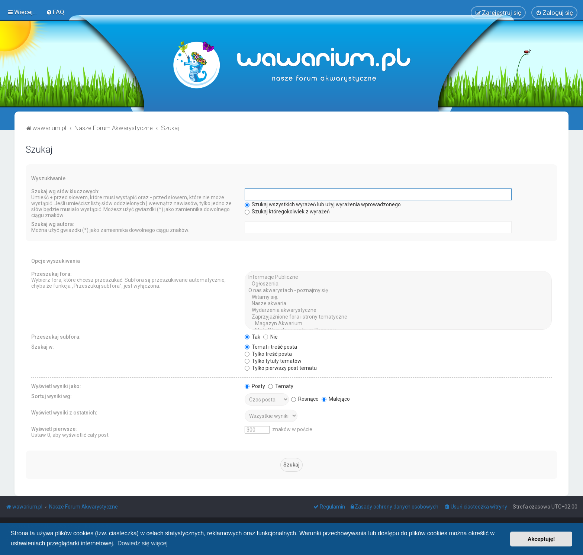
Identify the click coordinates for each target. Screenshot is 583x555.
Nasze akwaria (398, 303)
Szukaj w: (42, 346)
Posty (255, 386)
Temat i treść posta (271, 346)
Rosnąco (305, 398)
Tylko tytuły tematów (273, 361)
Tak (252, 336)
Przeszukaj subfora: (56, 336)
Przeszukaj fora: (51, 274)
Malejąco (336, 398)
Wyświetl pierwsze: (54, 429)
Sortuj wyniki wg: (51, 396)
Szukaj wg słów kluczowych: (65, 191)
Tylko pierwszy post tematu (281, 368)
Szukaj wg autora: (52, 224)
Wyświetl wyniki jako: (56, 386)
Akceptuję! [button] (541, 539)
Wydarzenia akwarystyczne (398, 310)
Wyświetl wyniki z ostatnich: (64, 412)
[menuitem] (55, 11)
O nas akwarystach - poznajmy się (398, 290)
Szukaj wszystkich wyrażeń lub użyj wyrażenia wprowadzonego (323, 204)
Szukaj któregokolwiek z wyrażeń (287, 211)
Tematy (280, 386)
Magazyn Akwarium (398, 323)
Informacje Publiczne (398, 277)
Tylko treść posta (268, 353)
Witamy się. (398, 297)
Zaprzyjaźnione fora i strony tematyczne (398, 317)
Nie (270, 336)
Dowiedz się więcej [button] (142, 543)
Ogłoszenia (398, 284)
